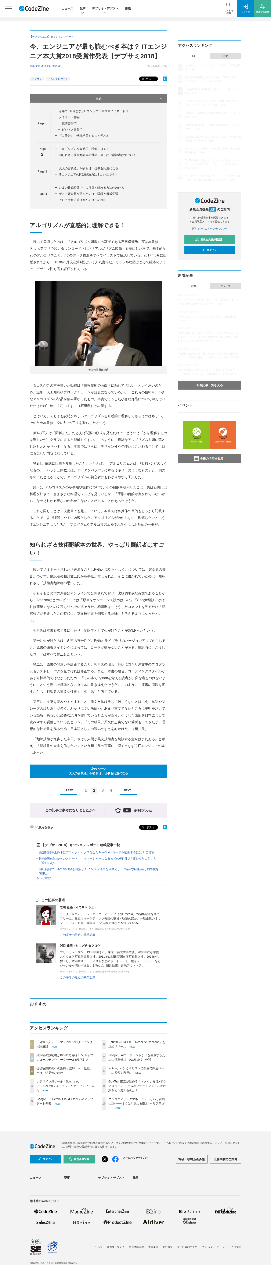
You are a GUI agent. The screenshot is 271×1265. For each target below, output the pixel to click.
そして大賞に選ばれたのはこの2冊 (82, 200)
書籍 (128, 9)
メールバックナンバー (209, 228)
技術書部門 (69, 123)
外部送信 (236, 1246)
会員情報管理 (136, 1246)
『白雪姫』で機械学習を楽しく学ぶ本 (84, 135)
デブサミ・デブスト (105, 9)
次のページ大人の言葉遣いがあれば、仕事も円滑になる (98, 771)
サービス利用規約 (187, 1246)
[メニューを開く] (8, 8)
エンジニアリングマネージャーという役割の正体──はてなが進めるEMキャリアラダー (136, 1103)
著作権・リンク (115, 1246)
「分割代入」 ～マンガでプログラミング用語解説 (207, 316)
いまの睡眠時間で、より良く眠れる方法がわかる (91, 187)
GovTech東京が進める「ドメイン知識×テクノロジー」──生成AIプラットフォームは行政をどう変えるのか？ (137, 1086)
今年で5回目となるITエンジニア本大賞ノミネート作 (93, 111)
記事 (83, 9)
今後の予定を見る (209, 458)
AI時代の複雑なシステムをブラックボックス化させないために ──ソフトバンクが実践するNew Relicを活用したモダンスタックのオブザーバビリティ (209, 337)
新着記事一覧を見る (209, 385)
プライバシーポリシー (214, 1246)
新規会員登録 (208, 239)
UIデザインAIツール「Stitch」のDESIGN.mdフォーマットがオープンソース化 (65, 1086)
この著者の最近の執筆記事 (77, 934)
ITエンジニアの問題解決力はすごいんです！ (88, 174)
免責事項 (153, 1246)
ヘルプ (98, 1246)
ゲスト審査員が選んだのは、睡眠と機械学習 (88, 193)
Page (42, 123)
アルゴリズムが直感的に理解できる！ (84, 148)
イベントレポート (58, 78)
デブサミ (37, 78)
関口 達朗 (52, 65)
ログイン (209, 250)
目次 (129, 98)
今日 (193, 56)
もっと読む (43, 878)
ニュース (67, 8)
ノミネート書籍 (69, 117)
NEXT (129, 790)
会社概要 (168, 1246)
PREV (67, 790)
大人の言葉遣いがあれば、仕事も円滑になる (88, 168)
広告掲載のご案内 (225, 1159)
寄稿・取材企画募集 (191, 1159)
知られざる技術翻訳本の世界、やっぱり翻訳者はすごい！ (97, 155)
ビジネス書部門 (72, 129)
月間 (225, 56)
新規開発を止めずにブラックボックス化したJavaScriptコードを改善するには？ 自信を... (98, 852)
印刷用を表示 (41, 827)
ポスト (147, 79)
